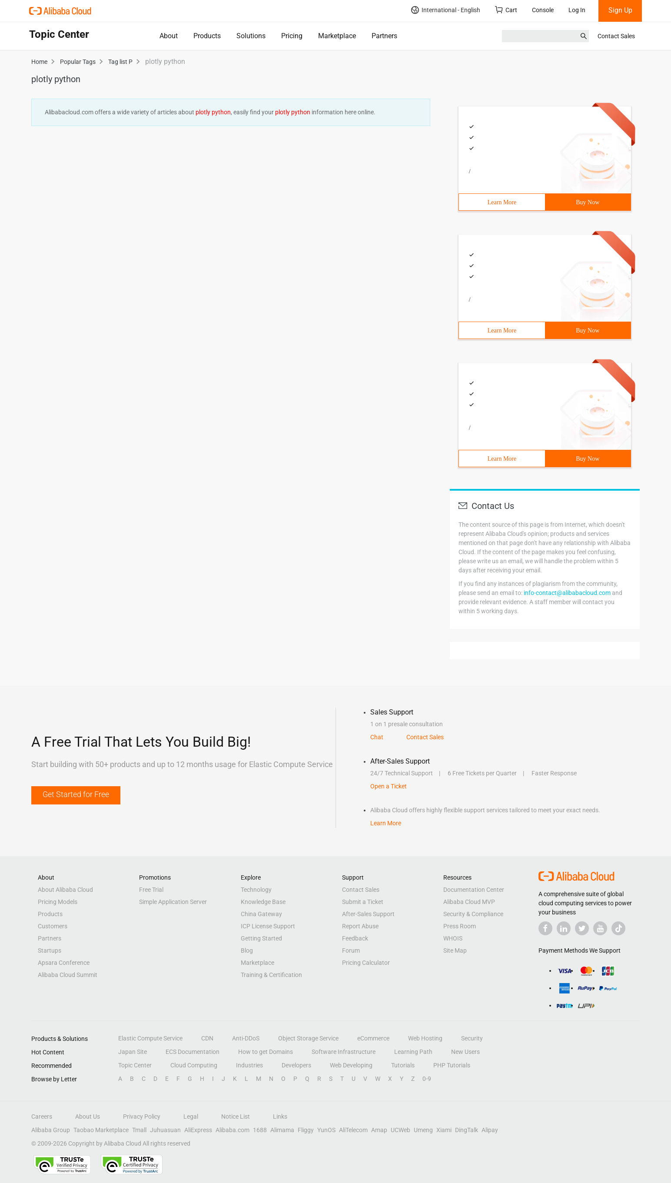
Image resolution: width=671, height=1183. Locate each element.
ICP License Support (268, 926)
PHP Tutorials (451, 1065)
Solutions (251, 36)
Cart (506, 9)
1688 (260, 1130)
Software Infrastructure (343, 1051)
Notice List (235, 1116)
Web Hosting (425, 1038)
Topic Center (135, 1065)
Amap (379, 1130)
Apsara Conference (64, 962)
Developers (296, 1065)
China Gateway (261, 914)
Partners (384, 36)
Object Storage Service (308, 1038)
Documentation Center (473, 889)
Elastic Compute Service (150, 1038)
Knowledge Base (263, 901)
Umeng (423, 1130)
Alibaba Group (50, 1130)
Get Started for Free (76, 794)
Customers (52, 926)
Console (543, 10)
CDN (207, 1038)
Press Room (459, 926)
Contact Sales (616, 36)
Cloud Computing (193, 1065)
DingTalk (466, 1130)
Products (207, 36)
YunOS (326, 1130)
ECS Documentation (192, 1051)
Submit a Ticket (362, 901)
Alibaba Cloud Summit (67, 974)
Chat (376, 737)
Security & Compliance (473, 914)
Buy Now (587, 202)
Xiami (444, 1130)
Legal (190, 1116)
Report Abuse (360, 926)
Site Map (455, 950)
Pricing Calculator (366, 962)
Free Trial (151, 889)
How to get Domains (265, 1051)
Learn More (502, 202)
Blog (247, 950)
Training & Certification (271, 974)
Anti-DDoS (245, 1038)
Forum (351, 950)
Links (280, 1116)
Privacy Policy (141, 1116)
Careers (41, 1116)
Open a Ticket (388, 786)
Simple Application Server (173, 901)
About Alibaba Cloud (65, 889)
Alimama (282, 1130)
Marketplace (337, 36)
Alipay (490, 1130)
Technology (256, 889)
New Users (465, 1051)
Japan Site (132, 1051)
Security (472, 1038)
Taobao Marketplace (101, 1130)
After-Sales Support (368, 914)
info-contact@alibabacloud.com (567, 592)
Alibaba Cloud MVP (469, 901)
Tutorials (403, 1065)
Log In (576, 10)
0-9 (426, 1078)
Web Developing (351, 1065)
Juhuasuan (165, 1130)
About (168, 36)
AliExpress (198, 1130)
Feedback (355, 938)
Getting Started (261, 938)
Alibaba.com (232, 1130)
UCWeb (400, 1130)
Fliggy (306, 1130)
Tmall (139, 1130)
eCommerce (373, 1038)
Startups (49, 950)
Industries (249, 1065)
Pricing (291, 36)
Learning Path (413, 1051)
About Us (87, 1116)
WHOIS (452, 938)
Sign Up (620, 10)
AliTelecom (353, 1130)
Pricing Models (57, 901)
